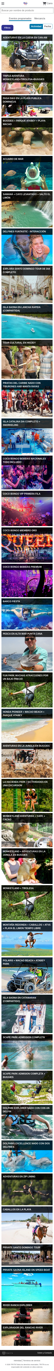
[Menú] (2, 3)
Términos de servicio (31, 1360)
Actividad (36, 26)
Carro (48, 3)
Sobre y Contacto (44, 1353)
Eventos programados (20, 18)
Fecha (47, 26)
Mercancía (39, 18)
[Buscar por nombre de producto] (27, 10)
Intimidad (17, 1360)
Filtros (7, 28)
